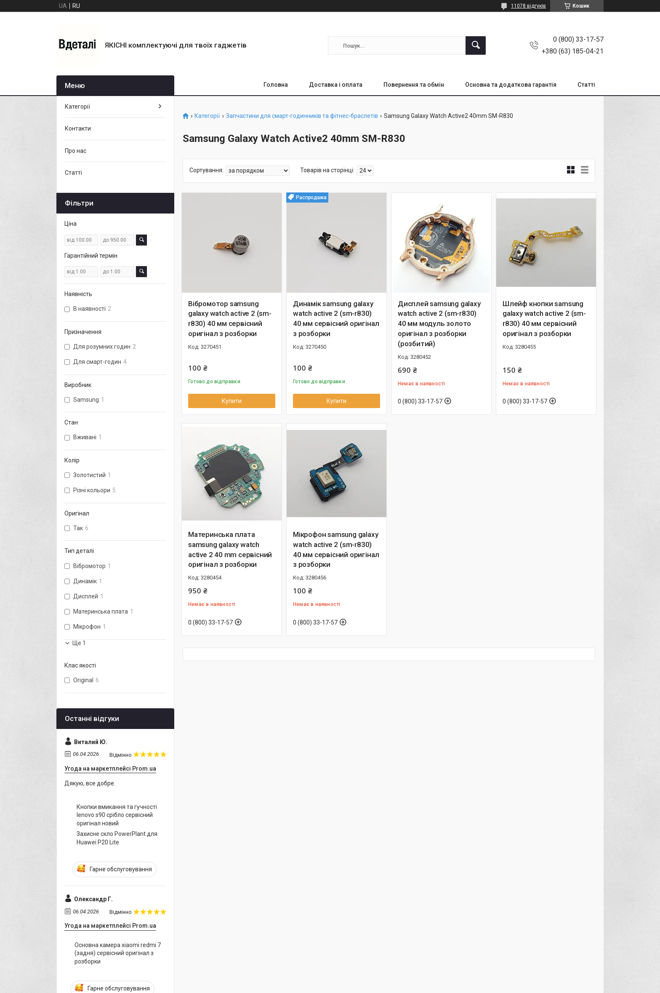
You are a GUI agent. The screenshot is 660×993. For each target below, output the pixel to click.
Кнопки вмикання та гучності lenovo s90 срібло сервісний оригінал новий (117, 815)
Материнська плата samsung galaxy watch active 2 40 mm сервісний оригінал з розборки (230, 549)
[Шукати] (476, 45)
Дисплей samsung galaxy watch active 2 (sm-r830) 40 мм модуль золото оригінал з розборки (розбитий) (439, 323)
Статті (586, 84)
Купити (232, 401)
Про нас (75, 150)
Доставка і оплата (335, 84)
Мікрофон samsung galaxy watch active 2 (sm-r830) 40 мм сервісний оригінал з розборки (336, 549)
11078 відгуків (528, 6)
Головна (275, 84)
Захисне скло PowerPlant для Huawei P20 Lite (117, 838)
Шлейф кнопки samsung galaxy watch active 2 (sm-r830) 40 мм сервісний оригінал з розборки (544, 318)
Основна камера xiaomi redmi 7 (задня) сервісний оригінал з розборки (118, 953)
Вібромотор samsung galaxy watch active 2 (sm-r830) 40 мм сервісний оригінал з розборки (229, 318)
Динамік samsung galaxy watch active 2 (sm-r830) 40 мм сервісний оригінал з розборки (336, 318)
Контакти (78, 128)
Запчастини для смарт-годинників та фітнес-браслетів (302, 116)
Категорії (207, 116)
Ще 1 (79, 643)
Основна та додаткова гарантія (510, 84)
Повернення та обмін (413, 84)
